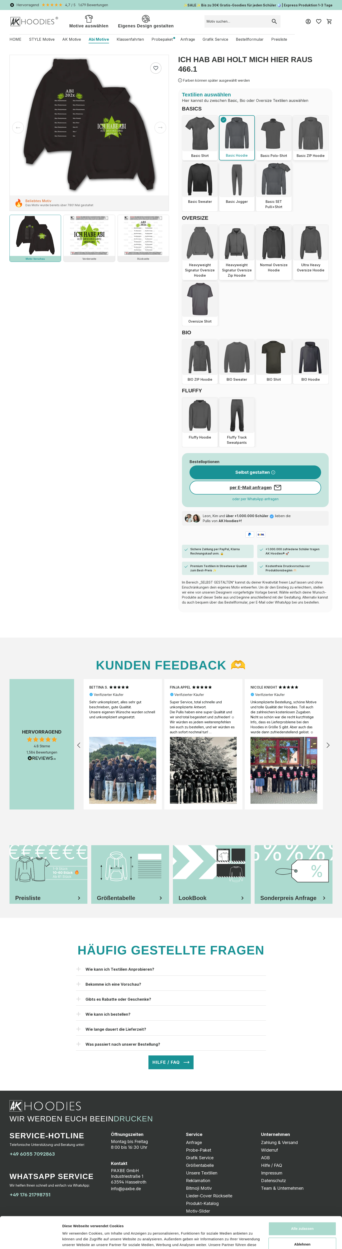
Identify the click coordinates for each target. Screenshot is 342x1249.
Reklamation (198, 1180)
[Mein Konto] (308, 21)
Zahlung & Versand (279, 1142)
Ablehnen (302, 1214)
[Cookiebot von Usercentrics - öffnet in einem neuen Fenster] (31, 1239)
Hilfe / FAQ (271, 1165)
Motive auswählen (89, 21)
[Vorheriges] (18, 128)
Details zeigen (74, 1240)
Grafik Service (200, 1157)
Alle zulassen (302, 1199)
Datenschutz (273, 1180)
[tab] (48, 874)
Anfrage (194, 1142)
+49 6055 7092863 (32, 1154)
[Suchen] (274, 21)
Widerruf (269, 1150)
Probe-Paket (198, 1150)
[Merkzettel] (318, 21)
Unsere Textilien (201, 1172)
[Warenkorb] (329, 21)
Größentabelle (200, 1165)
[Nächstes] (160, 128)
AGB (265, 1157)
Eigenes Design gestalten (146, 21)
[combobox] (236, 21)
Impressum (271, 1172)
